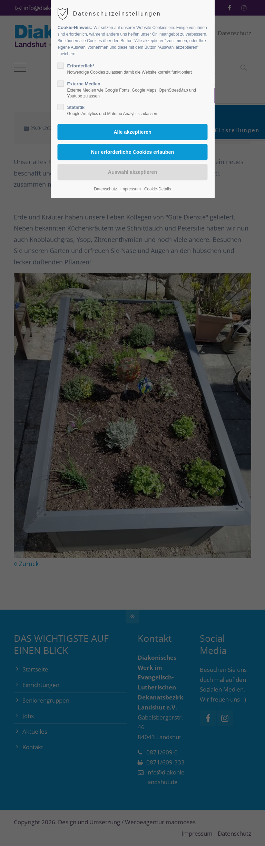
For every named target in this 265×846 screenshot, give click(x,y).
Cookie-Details (157, 189)
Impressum (130, 189)
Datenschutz (105, 189)
